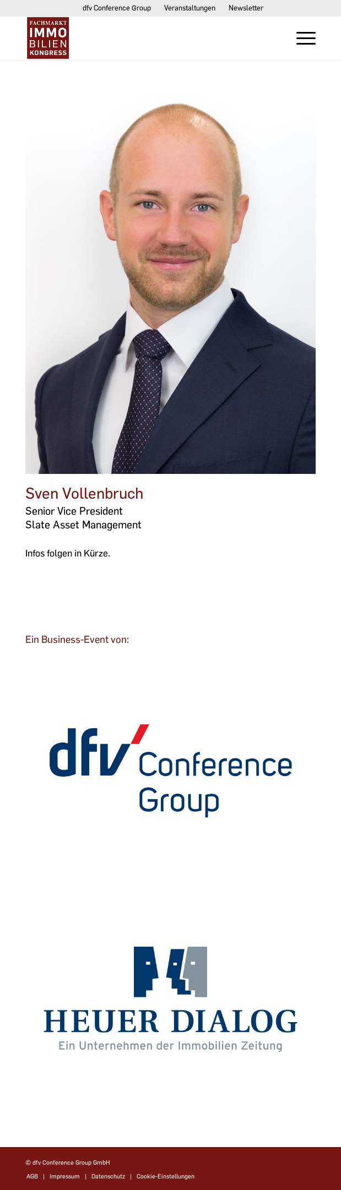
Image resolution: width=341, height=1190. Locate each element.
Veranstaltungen (189, 8)
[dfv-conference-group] (170, 771)
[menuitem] (117, 8)
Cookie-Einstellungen (165, 1176)
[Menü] (300, 38)
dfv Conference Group (117, 8)
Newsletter (246, 8)
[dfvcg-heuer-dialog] (170, 999)
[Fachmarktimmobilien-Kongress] (141, 38)
